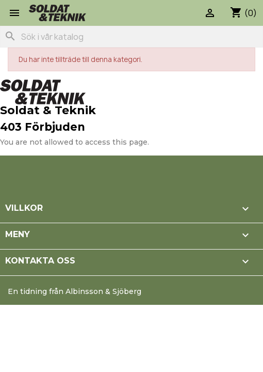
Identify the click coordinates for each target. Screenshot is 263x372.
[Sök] (131, 37)
